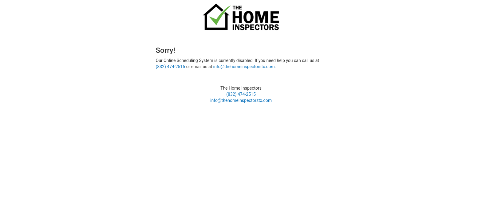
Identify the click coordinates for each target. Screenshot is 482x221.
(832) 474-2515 (170, 66)
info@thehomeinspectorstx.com (244, 66)
